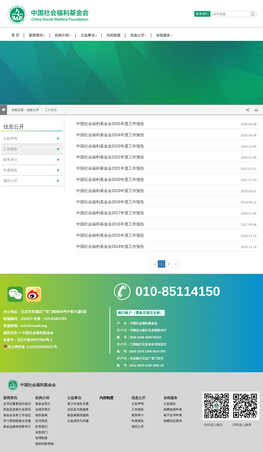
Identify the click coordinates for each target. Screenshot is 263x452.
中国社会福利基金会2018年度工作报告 (110, 202)
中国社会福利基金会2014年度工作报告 (110, 246)
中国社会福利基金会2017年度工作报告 (110, 213)
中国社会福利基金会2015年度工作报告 (110, 235)
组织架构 (41, 415)
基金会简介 (43, 403)
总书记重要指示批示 (17, 403)
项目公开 (10, 181)
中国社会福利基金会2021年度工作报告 (110, 168)
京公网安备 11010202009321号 (32, 347)
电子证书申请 (172, 415)
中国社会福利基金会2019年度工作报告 (110, 191)
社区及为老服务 (78, 409)
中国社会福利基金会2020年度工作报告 (110, 179)
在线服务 (164, 35)
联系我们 (41, 426)
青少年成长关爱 (78, 403)
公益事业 (89, 35)
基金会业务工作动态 (17, 415)
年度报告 (10, 170)
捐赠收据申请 (172, 409)
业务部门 (41, 432)
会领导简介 (43, 409)
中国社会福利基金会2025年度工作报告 (110, 124)
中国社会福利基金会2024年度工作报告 (110, 135)
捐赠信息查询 (172, 421)
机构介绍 (63, 35)
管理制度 (41, 438)
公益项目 (169, 403)
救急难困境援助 (78, 415)
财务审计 (10, 160)
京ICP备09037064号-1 (34, 340)
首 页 (15, 35)
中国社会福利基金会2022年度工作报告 (110, 157)
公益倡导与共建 (78, 421)
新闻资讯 (37, 35)
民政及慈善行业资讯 (17, 409)
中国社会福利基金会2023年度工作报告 (110, 146)
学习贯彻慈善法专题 (17, 421)
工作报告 (10, 149)
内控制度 (114, 35)
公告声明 (10, 138)
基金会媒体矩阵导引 (17, 426)
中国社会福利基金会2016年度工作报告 (110, 224)
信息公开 (138, 35)
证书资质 (41, 421)
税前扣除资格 (44, 443)
